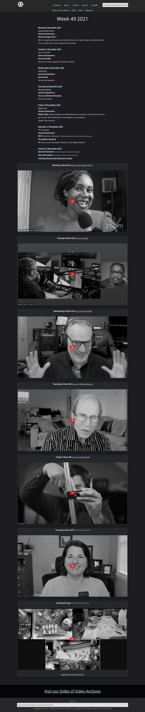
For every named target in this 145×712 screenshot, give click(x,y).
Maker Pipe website (46, 120)
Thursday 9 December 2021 (50, 86)
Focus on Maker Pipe (81, 457)
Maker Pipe (42, 108)
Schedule (57, 5)
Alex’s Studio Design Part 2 (82, 165)
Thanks (76, 5)
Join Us (85, 5)
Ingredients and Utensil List (72, 674)
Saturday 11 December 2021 (50, 126)
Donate (94, 5)
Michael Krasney (44, 89)
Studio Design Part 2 (46, 30)
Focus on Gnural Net (83, 311)
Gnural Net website (46, 80)
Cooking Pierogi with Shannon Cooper (55, 158)
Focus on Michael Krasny (82, 384)
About (66, 5)
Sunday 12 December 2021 (50, 148)
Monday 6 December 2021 (49, 27)
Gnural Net (42, 71)
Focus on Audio (81, 238)
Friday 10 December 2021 (49, 105)
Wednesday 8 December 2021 (51, 68)
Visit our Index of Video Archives (72, 691)
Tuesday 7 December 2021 (49, 49)
